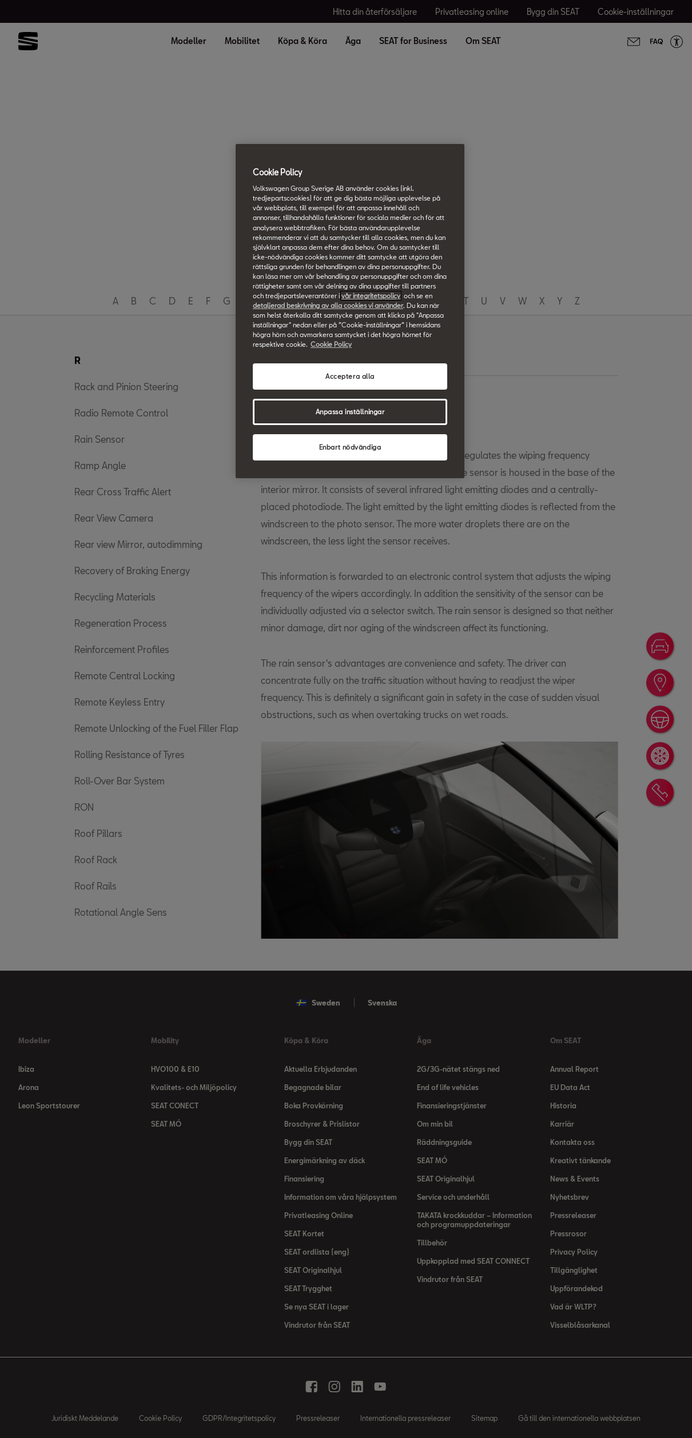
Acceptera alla (350, 376)
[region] (350, 311)
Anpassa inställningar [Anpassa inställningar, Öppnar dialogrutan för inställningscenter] (350, 411)
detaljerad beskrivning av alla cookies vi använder (328, 305)
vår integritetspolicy (370, 295)
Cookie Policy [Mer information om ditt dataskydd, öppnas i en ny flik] (331, 344)
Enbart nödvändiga (350, 447)
